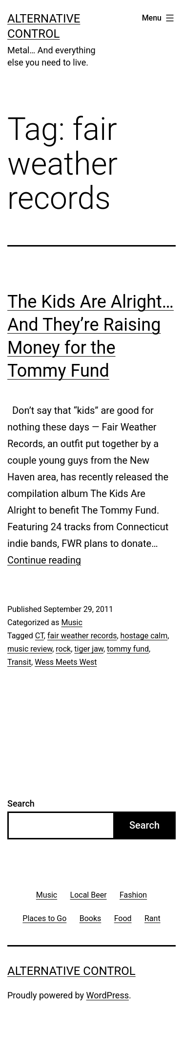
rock (63, 649)
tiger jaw (88, 649)
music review (29, 649)
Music (71, 622)
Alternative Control (71, 971)
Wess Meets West (66, 662)
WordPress (107, 995)
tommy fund (128, 649)
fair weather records (82, 635)
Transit (19, 662)
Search (21, 803)
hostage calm (144, 635)
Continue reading (44, 560)
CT (39, 635)
